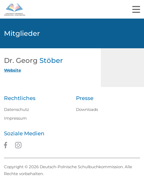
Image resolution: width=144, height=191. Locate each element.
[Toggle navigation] (136, 9)
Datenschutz (16, 109)
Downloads (87, 109)
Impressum (15, 118)
